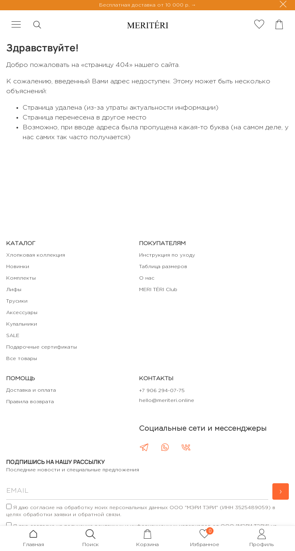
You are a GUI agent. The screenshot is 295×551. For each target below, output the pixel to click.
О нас (146, 278)
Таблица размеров (163, 266)
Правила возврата (30, 401)
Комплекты (21, 278)
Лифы (13, 289)
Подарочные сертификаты (41, 347)
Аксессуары (21, 312)
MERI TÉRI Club (158, 289)
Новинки (17, 266)
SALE (12, 335)
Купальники (21, 324)
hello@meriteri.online (166, 400)
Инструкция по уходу (167, 255)
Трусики (17, 301)
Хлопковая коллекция (35, 255)
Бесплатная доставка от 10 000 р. (145, 5)
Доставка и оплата (31, 390)
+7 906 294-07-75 (162, 390)
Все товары (21, 358)
